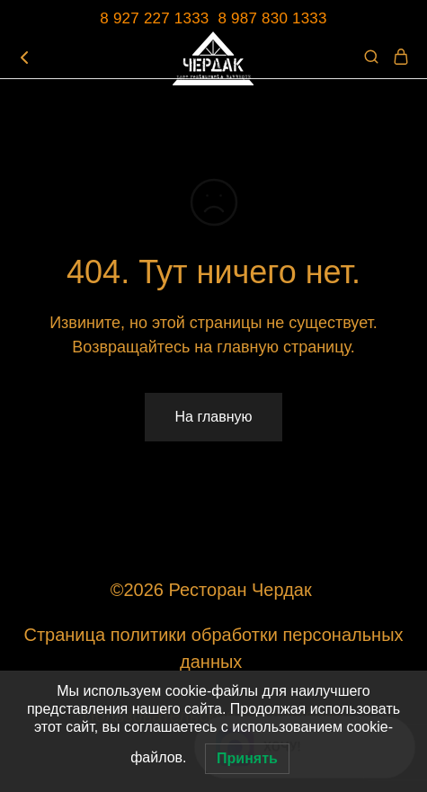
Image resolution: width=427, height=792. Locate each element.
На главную (214, 416)
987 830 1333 (279, 18)
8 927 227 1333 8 (165, 18)
